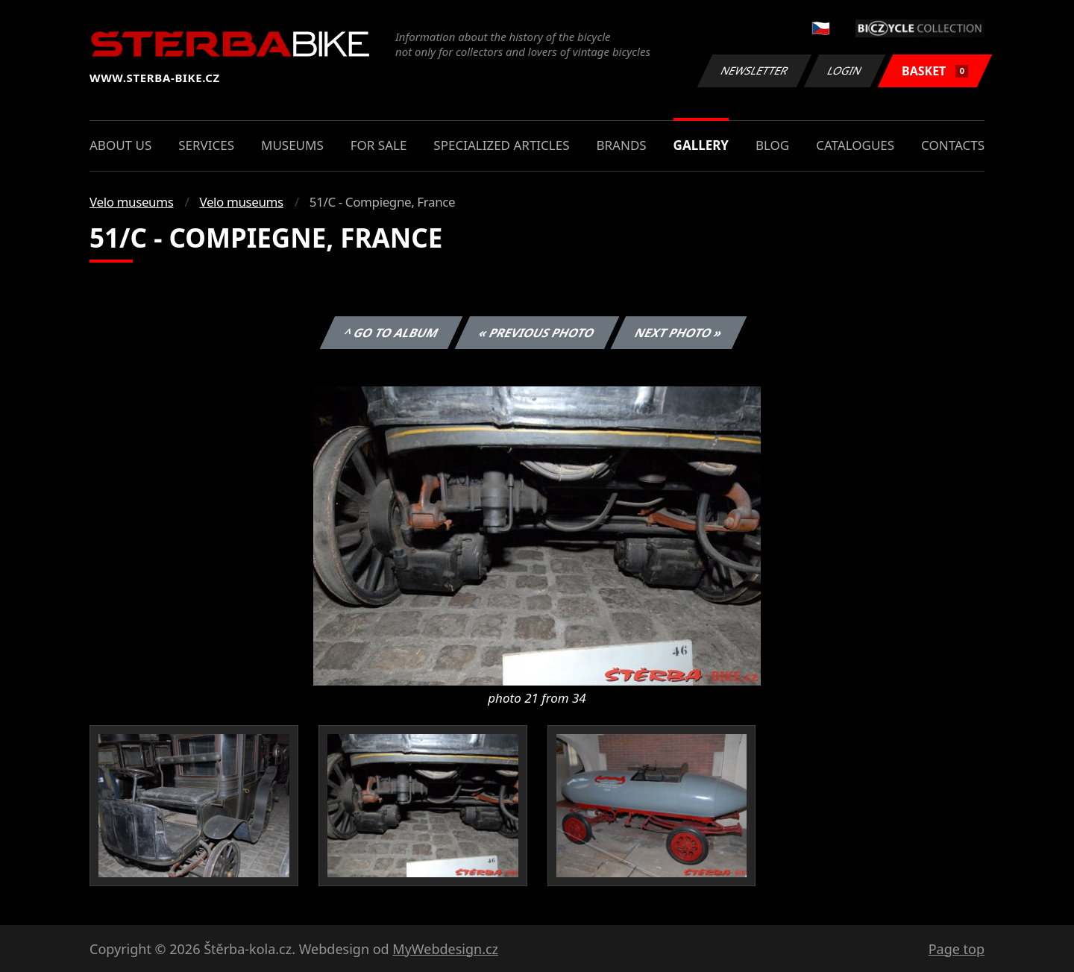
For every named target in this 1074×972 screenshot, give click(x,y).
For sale (379, 145)
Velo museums (131, 201)
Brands (621, 145)
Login (845, 70)
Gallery (701, 145)
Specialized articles (501, 145)
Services (206, 145)
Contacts (952, 145)
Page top (956, 949)
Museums (292, 145)
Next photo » (679, 332)
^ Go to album (391, 332)
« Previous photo (537, 332)
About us (120, 145)
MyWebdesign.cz (445, 949)
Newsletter (754, 70)
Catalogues (855, 145)
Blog (772, 145)
